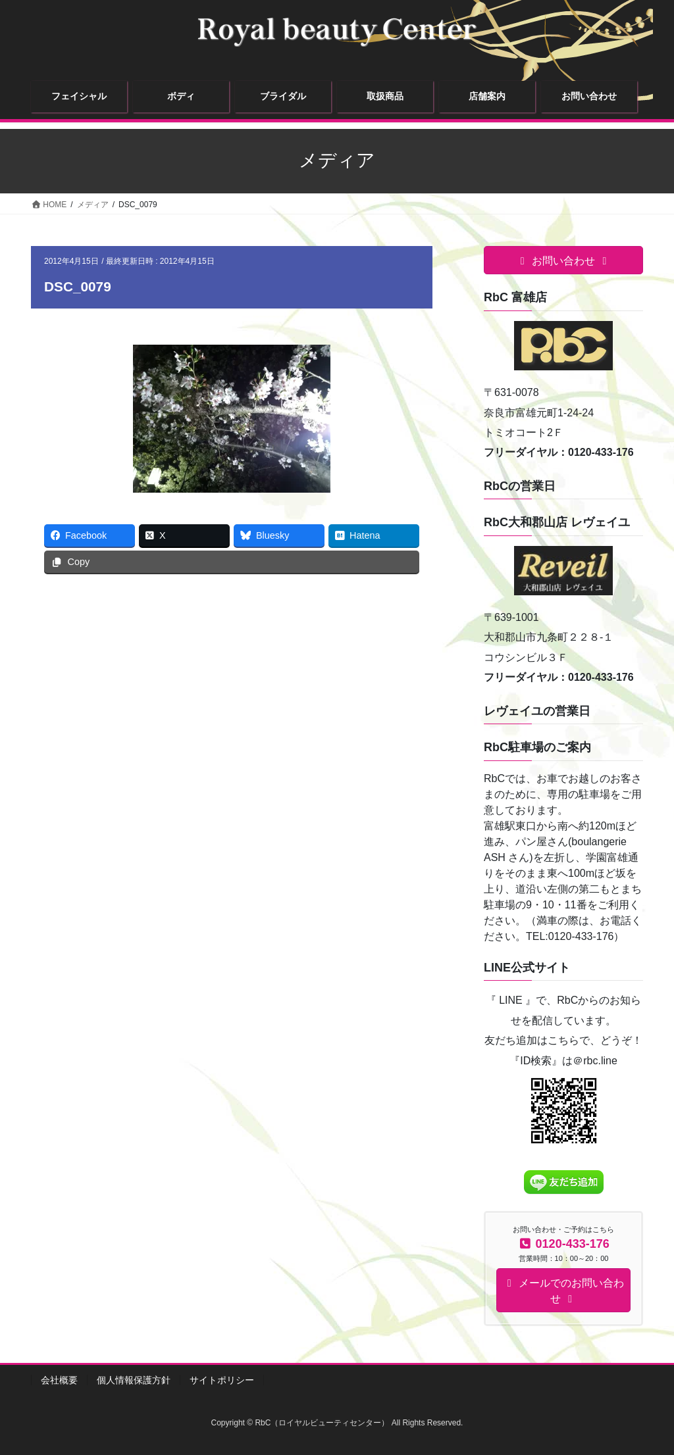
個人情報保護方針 (133, 1380)
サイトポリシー (222, 1380)
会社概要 (59, 1380)
